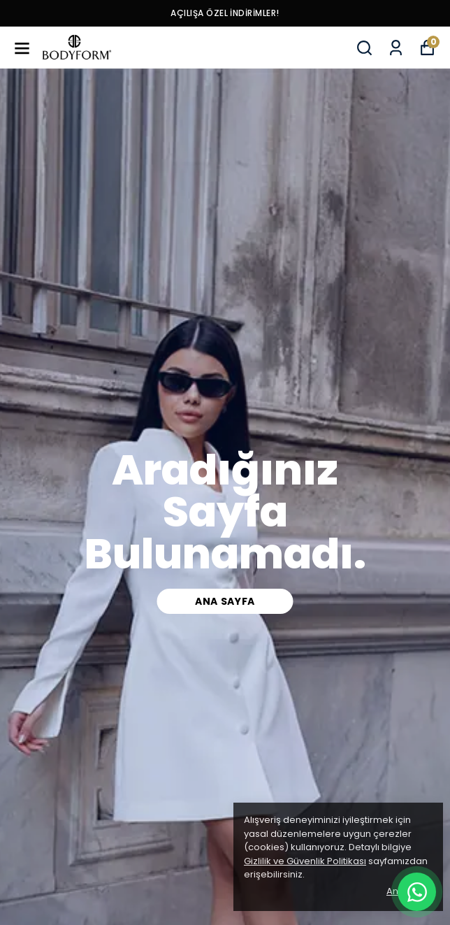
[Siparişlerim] (396, 48)
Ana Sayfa (225, 601)
